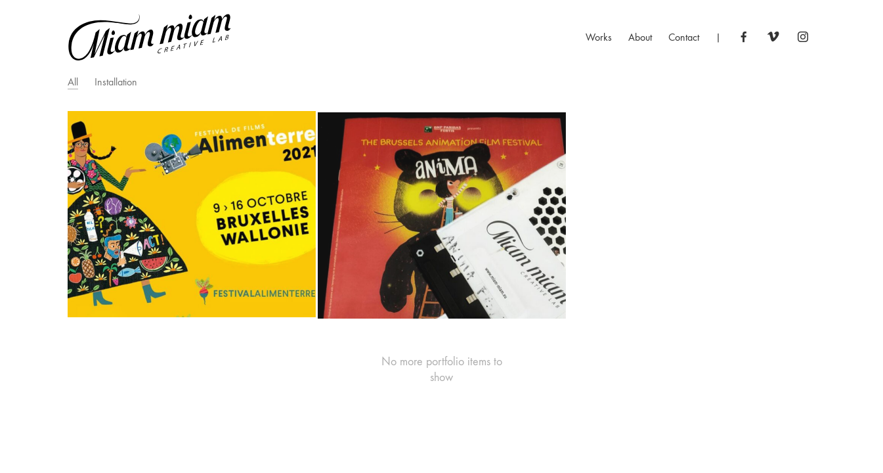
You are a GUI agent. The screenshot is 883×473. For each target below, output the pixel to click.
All (73, 82)
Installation (116, 82)
